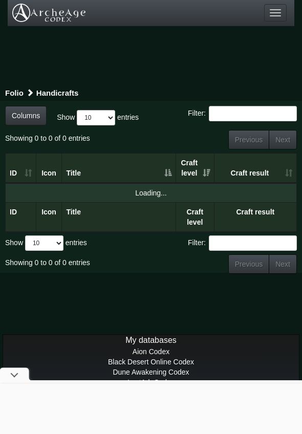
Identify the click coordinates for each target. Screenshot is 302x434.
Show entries (98, 117)
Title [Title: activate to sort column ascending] (73, 173)
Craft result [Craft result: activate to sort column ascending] (250, 173)
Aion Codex (151, 352)
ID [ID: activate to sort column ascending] (13, 173)
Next (282, 140)
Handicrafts (57, 93)
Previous (249, 140)
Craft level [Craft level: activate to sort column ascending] (189, 168)
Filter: (242, 113)
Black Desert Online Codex (151, 362)
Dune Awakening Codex (151, 372)
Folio (14, 93)
